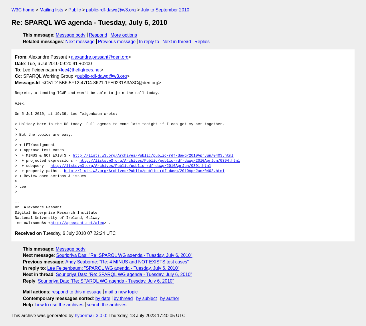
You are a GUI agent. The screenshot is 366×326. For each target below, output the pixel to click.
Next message (80, 41)
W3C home (22, 9)
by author (169, 298)
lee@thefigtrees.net (81, 69)
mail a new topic (121, 291)
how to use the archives (59, 304)
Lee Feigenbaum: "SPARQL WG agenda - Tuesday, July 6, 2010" (113, 268)
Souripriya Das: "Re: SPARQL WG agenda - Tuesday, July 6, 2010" (124, 255)
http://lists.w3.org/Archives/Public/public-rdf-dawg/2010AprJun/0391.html (131, 166)
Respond (98, 35)
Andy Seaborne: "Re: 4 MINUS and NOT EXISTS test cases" (127, 261)
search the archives (107, 304)
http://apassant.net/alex (77, 223)
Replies (202, 41)
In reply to (149, 41)
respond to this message (76, 291)
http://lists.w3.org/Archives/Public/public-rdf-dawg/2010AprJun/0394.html (159, 160)
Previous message (117, 41)
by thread (123, 298)
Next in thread (176, 41)
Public (74, 9)
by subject (146, 298)
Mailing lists (51, 9)
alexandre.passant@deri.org (99, 57)
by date (102, 298)
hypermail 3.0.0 (90, 315)
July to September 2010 (165, 9)
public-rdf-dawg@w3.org (111, 9)
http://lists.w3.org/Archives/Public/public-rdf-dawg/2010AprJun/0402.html (144, 171)
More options (124, 35)
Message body (70, 35)
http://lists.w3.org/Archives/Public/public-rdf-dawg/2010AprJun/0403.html (153, 155)
